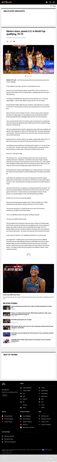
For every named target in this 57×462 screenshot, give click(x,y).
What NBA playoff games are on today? (21, 319)
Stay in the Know (5, 389)
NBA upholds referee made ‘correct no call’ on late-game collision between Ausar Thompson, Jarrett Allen (32, 327)
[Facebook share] (7, 41)
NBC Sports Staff (14, 322)
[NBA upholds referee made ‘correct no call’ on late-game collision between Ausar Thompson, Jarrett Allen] (6, 328)
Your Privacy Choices (48, 449)
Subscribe (5, 395)
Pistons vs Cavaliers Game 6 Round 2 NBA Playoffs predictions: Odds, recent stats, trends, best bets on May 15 (31, 313)
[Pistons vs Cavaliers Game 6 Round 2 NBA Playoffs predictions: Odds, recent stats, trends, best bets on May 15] (6, 314)
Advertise (3, 449)
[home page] (7, 2)
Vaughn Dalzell (14, 315)
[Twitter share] (11, 41)
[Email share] (14, 41)
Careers (7, 449)
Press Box (28, 449)
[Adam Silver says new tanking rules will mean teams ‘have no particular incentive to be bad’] (6, 334)
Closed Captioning (13, 449)
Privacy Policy (38, 449)
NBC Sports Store (22, 449)
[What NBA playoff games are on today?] (6, 321)
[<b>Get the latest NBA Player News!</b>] (28, 278)
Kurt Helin (10, 37)
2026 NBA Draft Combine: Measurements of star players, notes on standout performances (31, 340)
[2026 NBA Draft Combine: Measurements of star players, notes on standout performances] (6, 341)
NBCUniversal (9, 453)
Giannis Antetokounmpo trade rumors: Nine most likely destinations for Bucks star (31, 307)
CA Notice (3, 450)
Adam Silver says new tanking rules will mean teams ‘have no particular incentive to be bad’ (32, 333)
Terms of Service (9, 450)
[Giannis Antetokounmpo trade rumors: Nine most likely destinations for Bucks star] (6, 308)
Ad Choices (33, 449)
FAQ (18, 449)
